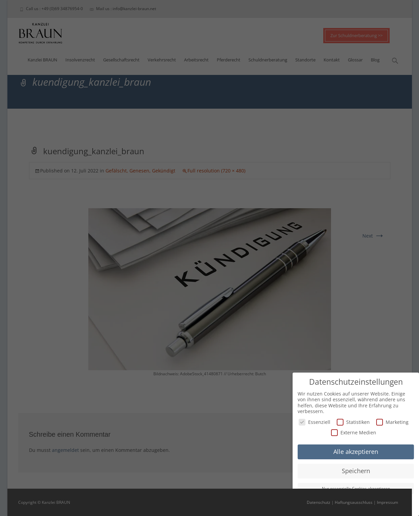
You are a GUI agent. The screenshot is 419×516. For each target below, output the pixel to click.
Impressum (387, 502)
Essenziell (314, 421)
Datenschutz (318, 502)
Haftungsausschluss (353, 502)
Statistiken (353, 421)
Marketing (392, 421)
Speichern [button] (356, 470)
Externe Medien (353, 431)
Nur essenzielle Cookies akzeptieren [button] (356, 487)
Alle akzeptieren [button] (355, 450)
